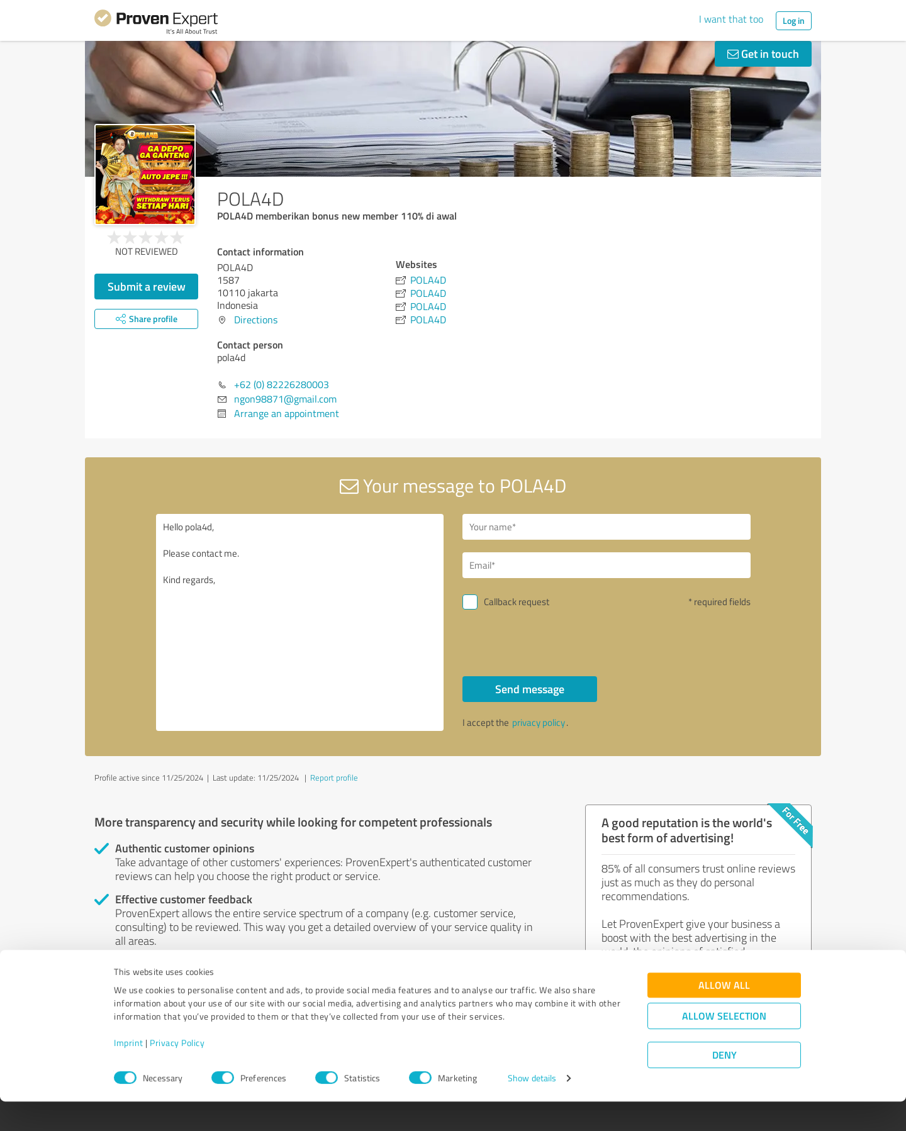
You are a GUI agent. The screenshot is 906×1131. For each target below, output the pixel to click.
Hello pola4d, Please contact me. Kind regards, (300, 622)
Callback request (516, 601)
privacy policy (538, 722)
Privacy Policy (177, 1072)
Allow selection (724, 1045)
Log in (794, 20)
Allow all (724, 1014)
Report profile (334, 777)
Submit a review (147, 286)
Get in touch (763, 53)
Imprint (128, 1072)
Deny (724, 1084)
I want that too (731, 19)
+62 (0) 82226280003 (281, 384)
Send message (529, 689)
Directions (255, 319)
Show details (532, 1107)
